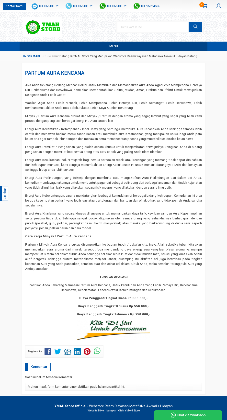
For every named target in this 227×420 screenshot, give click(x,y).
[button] (195, 27)
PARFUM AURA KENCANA (54, 73)
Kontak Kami (14, 6)
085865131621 (49, 6)
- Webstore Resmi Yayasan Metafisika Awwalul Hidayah (114, 406)
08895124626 (150, 6)
